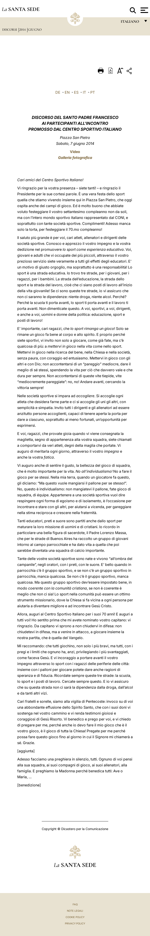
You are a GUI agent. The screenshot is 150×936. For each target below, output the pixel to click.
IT (84, 92)
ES (76, 92)
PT (92, 92)
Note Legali (75, 910)
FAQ (75, 904)
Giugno (35, 30)
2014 (23, 30)
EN (67, 92)
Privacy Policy (75, 923)
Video (75, 151)
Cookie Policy (75, 917)
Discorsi (10, 30)
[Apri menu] (143, 10)
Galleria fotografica (75, 157)
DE (57, 92)
